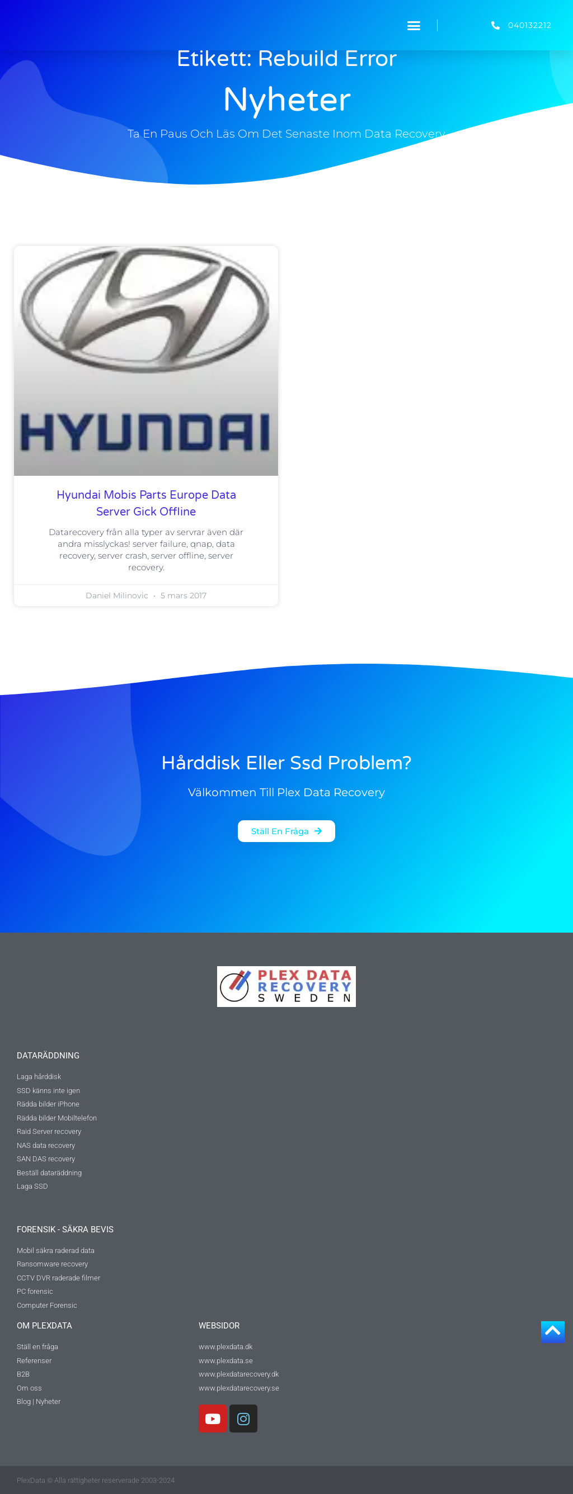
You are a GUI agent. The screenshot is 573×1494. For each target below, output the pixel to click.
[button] (414, 25)
